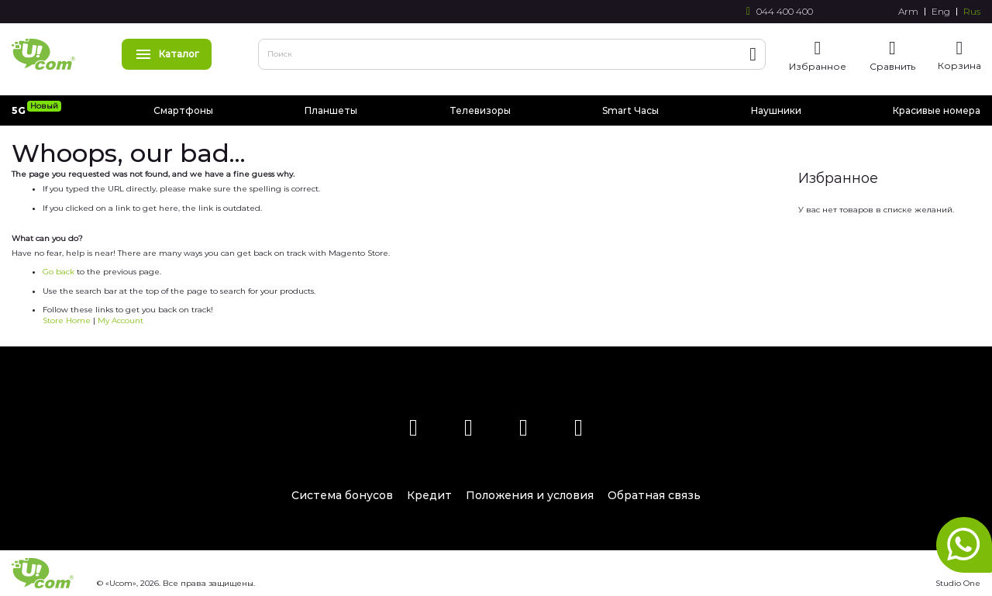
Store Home (67, 320)
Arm (908, 11)
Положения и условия (530, 495)
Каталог (166, 54)
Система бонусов (342, 495)
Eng (941, 11)
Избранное (817, 66)
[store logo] (43, 54)
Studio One (957, 583)
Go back (58, 272)
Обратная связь (654, 495)
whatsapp (964, 545)
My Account (120, 320)
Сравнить (892, 66)
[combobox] (512, 54)
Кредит (429, 495)
